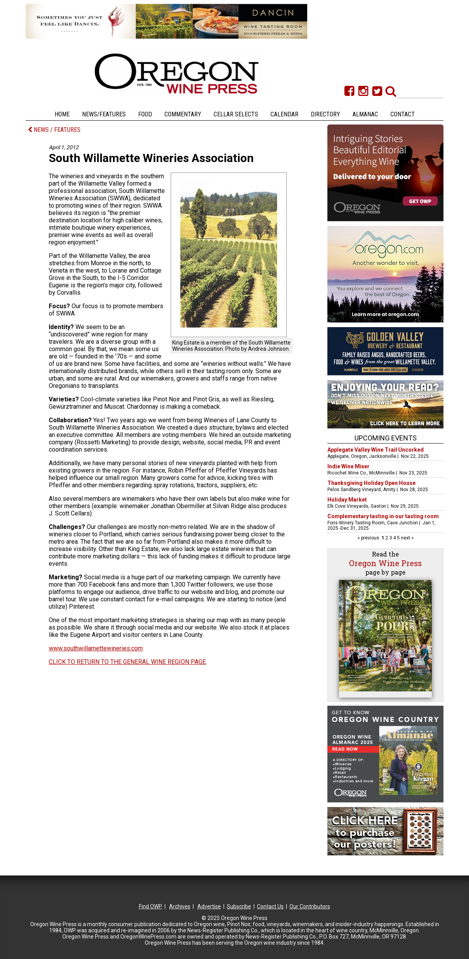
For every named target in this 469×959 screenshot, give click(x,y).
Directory (325, 114)
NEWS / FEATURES (54, 129)
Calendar (284, 114)
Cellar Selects (236, 114)
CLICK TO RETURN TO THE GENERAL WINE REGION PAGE (127, 661)
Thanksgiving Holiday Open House (371, 483)
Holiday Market (347, 500)
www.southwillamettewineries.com (96, 648)
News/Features (104, 114)
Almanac (365, 114)
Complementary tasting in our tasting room (383, 516)
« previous (369, 538)
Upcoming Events (385, 438)
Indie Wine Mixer (348, 466)
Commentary (182, 114)
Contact (402, 114)
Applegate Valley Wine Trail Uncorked (375, 450)
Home (62, 114)
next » (407, 538)
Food (145, 114)
